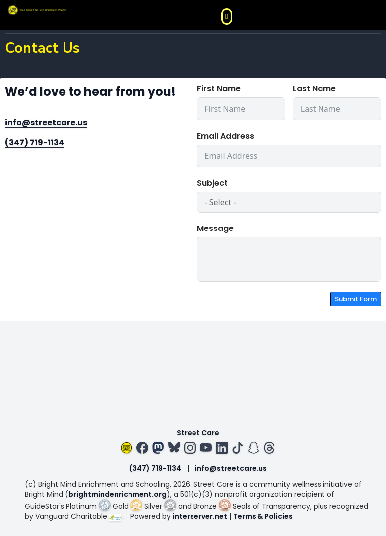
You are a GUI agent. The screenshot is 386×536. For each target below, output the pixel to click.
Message (215, 228)
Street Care (198, 433)
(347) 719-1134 (34, 142)
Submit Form (356, 299)
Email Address (225, 136)
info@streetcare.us (46, 122)
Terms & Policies (263, 516)
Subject (212, 183)
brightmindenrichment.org (117, 494)
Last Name (314, 88)
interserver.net (200, 516)
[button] (226, 16)
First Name (219, 88)
